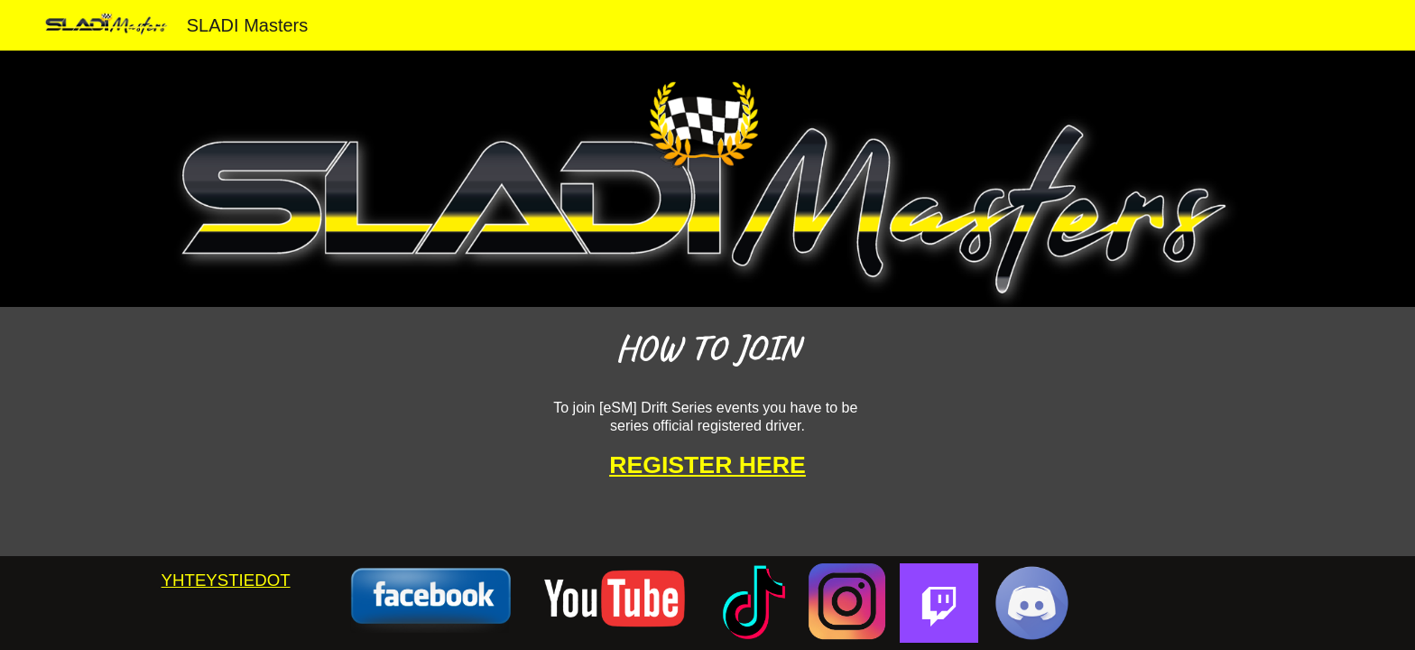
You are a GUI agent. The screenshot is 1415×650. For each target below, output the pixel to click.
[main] (707, 345)
